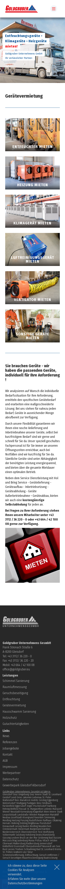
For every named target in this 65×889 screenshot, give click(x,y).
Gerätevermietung (14, 705)
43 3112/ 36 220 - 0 (20, 656)
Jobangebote (11, 748)
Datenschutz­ (11, 779)
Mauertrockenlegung (32, 857)
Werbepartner (11, 773)
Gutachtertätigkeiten (16, 724)
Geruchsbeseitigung (15, 693)
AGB (5, 761)
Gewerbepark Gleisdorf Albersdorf (24, 785)
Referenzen (10, 742)
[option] (32, 50)
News (6, 736)
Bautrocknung (50, 857)
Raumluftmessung (15, 687)
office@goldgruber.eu (16, 669)
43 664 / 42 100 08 (23, 665)
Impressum (10, 767)
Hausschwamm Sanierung (19, 712)
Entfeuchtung (11, 699)
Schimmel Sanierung (16, 681)
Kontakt (7, 754)
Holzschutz (10, 718)
